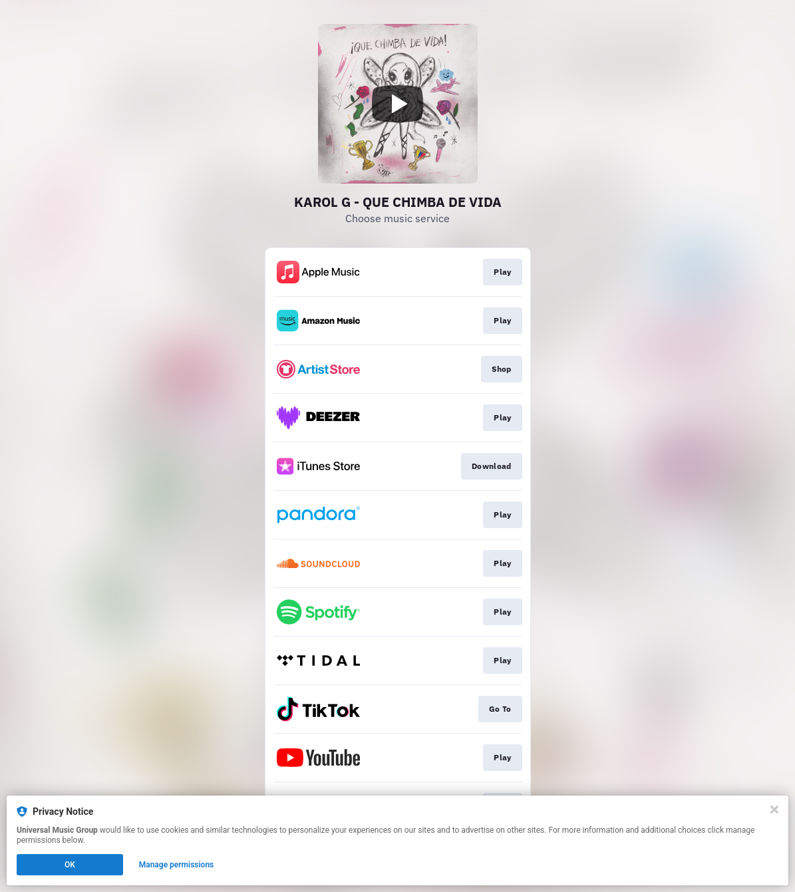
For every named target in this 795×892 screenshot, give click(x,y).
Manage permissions (176, 864)
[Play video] (398, 103)
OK (70, 864)
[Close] (774, 809)
